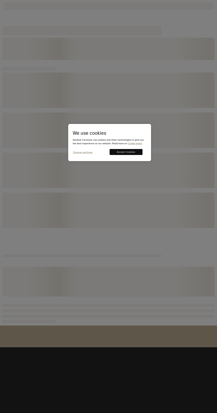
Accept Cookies (126, 152)
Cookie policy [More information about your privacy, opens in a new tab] (135, 143)
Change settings (83, 152)
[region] (109, 142)
